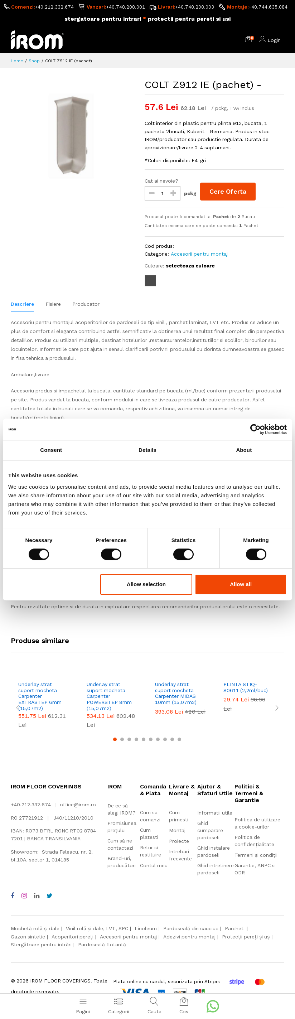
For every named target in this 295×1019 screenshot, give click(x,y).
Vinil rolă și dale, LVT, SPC (97, 937)
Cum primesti (178, 824)
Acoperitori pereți (72, 945)
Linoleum (146, 937)
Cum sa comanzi (150, 824)
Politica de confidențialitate (254, 849)
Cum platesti (149, 842)
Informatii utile (214, 821)
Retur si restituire (150, 859)
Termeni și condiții (255, 863)
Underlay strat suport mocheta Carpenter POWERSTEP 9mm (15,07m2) (109, 705)
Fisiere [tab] (53, 312)
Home (17, 69)
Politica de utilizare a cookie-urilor (257, 831)
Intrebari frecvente (180, 863)
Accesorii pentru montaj (199, 262)
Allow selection (146, 584)
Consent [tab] (51, 450)
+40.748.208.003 (255, 7)
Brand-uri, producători (121, 870)
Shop (34, 69)
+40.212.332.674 (67, 7)
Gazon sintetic (28, 945)
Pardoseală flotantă (102, 953)
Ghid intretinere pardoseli (215, 877)
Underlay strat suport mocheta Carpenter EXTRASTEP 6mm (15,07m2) (40, 705)
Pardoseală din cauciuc (190, 937)
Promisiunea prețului (121, 835)
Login (274, 49)
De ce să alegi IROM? (121, 817)
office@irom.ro (78, 813)
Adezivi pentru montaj (189, 945)
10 (179, 748)
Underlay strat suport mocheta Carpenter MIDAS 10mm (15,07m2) (176, 702)
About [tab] (244, 450)
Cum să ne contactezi (120, 852)
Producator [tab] (86, 312)
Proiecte (179, 850)
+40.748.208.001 (161, 7)
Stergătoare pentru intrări (41, 953)
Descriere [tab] (22, 312)
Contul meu (154, 874)
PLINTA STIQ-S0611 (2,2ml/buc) (245, 696)
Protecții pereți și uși (246, 945)
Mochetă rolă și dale (35, 937)
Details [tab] (147, 450)
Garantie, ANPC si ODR (255, 877)
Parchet (235, 937)
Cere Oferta (229, 200)
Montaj (177, 839)
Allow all (241, 584)
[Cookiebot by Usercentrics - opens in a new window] (255, 429)
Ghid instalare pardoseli (213, 860)
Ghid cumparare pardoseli (210, 839)
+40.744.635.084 (161, 15)
